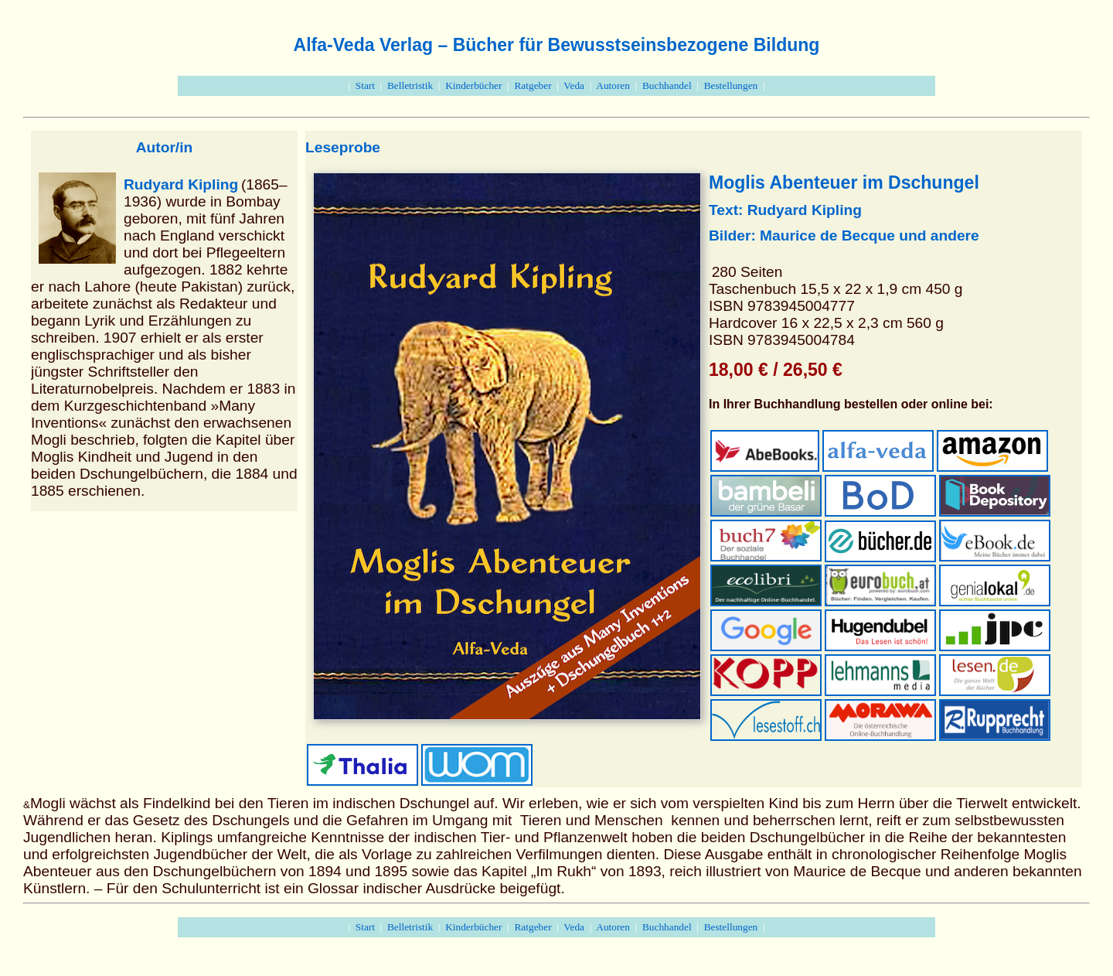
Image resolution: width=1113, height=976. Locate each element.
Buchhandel (667, 85)
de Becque (857, 235)
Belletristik (410, 85)
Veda (573, 85)
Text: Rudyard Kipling (785, 210)
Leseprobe (342, 147)
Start (365, 85)
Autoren (613, 85)
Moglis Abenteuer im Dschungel (844, 182)
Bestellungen (731, 85)
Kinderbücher (473, 85)
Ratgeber (532, 85)
